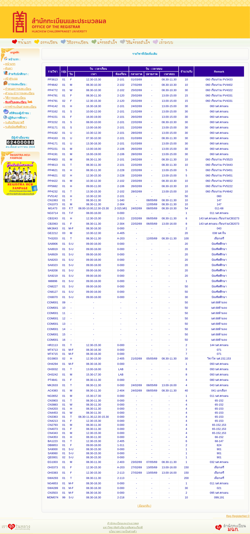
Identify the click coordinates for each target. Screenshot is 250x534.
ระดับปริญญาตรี (14, 122)
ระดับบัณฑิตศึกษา (16, 126)
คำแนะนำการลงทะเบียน (19, 93)
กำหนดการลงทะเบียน (18, 88)
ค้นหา (8, 68)
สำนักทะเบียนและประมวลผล (123, 523)
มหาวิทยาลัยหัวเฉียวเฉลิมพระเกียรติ (123, 527)
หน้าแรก (10, 63)
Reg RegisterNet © (238, 516)
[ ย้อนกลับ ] (144, 505)
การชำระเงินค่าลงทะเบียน (20, 106)
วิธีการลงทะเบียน (15, 97)
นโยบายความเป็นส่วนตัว (123, 531)
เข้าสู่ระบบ (11, 78)
